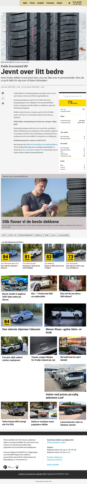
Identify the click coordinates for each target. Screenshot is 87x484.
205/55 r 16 (12, 235)
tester (53, 235)
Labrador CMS (41, 474)
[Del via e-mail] (3, 103)
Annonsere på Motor (54, 460)
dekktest (38, 235)
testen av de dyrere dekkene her (32, 150)
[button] (82, 257)
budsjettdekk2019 (26, 235)
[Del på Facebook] (3, 93)
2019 (4, 235)
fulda (47, 235)
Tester (32, 3)
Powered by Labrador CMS (43, 481)
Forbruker (50, 3)
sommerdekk (63, 235)
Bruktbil (41, 3)
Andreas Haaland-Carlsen (56, 442)
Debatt (59, 3)
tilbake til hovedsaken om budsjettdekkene (41, 144)
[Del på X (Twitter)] (3, 98)
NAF (69, 452)
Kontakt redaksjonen (55, 457)
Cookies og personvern (26, 474)
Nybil (25, 3)
